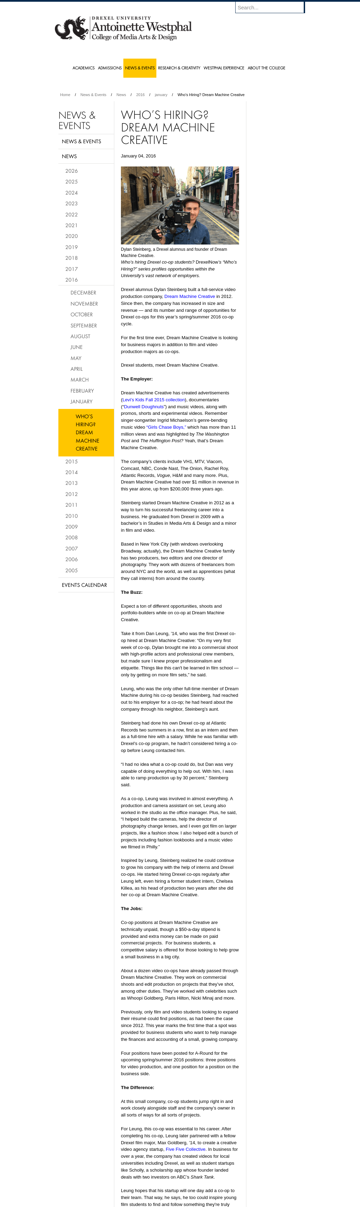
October (82, 314)
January (81, 401)
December (83, 292)
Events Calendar (84, 584)
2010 (71, 515)
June (77, 346)
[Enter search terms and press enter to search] (273, 7)
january (161, 95)
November (84, 303)
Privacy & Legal (178, 1183)
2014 (71, 472)
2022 (71, 214)
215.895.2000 (240, 1201)
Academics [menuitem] (84, 67)
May (76, 357)
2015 (71, 461)
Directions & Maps (229, 1183)
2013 (71, 482)
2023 (71, 203)
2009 (71, 526)
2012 (71, 493)
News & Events (94, 95)
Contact (202, 1183)
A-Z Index (111, 1183)
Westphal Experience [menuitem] (224, 67)
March (80, 379)
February (82, 390)
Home (65, 95)
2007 (71, 548)
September (84, 325)
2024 (71, 192)
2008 (71, 537)
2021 (71, 225)
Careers (153, 1183)
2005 (71, 570)
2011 (71, 504)
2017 (71, 268)
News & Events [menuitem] (140, 67)
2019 (71, 246)
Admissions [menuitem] (110, 67)
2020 (71, 235)
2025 (71, 181)
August (80, 336)
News (121, 95)
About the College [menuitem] (266, 67)
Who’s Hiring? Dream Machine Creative (87, 432)
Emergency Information (174, 1190)
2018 (71, 257)
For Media (132, 1183)
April (77, 368)
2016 (140, 95)
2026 (71, 170)
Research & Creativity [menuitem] (179, 67)
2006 (71, 559)
